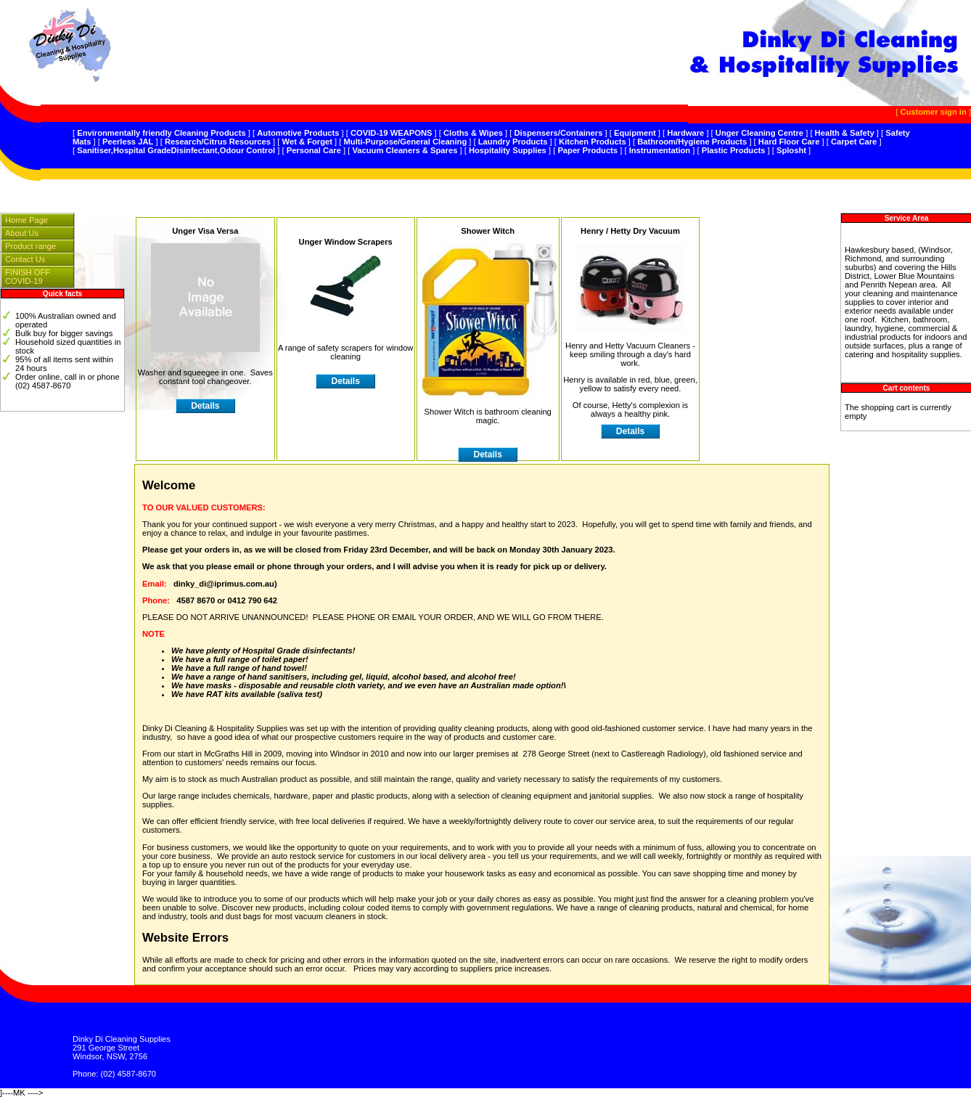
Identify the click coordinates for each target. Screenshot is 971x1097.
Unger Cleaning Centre (759, 133)
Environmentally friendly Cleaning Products (161, 133)
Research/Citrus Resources (218, 141)
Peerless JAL (127, 141)
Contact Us (25, 259)
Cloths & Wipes (473, 133)
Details (345, 381)
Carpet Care (854, 141)
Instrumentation (660, 150)
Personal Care (314, 150)
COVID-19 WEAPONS (392, 133)
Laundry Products (513, 141)
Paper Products (587, 150)
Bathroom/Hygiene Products (692, 141)
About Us (21, 233)
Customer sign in (933, 111)
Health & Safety (844, 133)
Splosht (791, 150)
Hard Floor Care (789, 141)
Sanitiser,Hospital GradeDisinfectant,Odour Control (176, 150)
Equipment (635, 133)
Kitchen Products (592, 141)
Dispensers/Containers (559, 133)
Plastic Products (734, 150)
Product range (30, 246)
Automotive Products (298, 133)
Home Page (26, 220)
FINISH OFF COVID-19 (27, 276)
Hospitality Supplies (507, 150)
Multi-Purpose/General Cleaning (405, 141)
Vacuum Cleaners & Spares (404, 150)
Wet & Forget (307, 141)
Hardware (685, 133)
